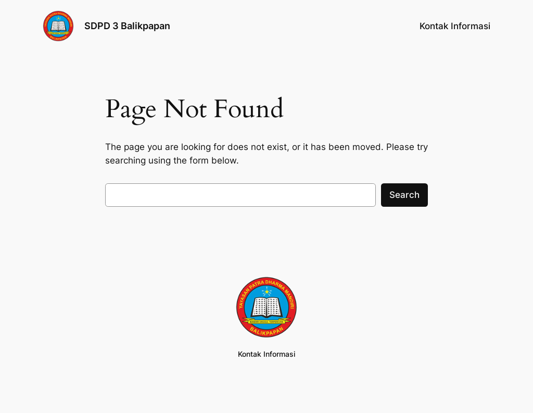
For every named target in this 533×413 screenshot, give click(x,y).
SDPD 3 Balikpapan (127, 25)
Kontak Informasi (455, 26)
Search (404, 195)
